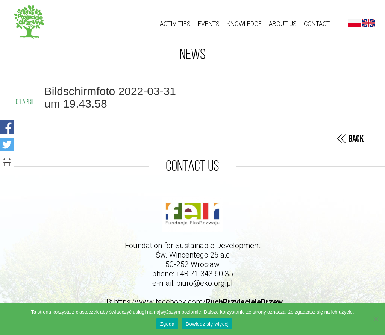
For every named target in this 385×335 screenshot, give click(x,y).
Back (356, 139)
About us (283, 23)
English (368, 23)
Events (209, 23)
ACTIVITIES (175, 23)
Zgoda (167, 324)
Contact (317, 23)
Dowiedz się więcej (207, 324)
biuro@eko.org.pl (204, 283)
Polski (354, 23)
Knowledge (244, 23)
